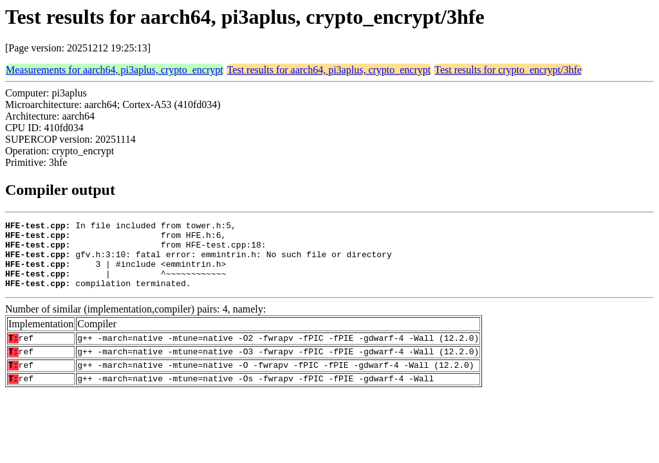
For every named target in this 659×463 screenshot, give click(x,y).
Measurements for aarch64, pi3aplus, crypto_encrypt (114, 69)
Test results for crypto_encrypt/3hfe (508, 69)
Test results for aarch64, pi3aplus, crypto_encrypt (329, 69)
